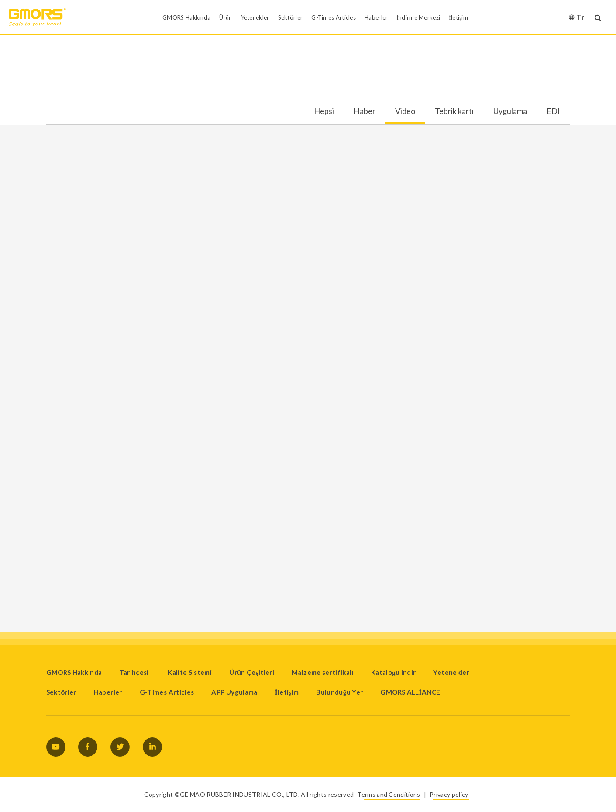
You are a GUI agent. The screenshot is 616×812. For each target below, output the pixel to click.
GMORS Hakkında (74, 672)
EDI (553, 111)
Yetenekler (451, 672)
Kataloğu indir (393, 672)
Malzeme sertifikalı (323, 672)
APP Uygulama (234, 692)
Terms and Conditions (388, 794)
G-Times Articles (167, 692)
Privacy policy (449, 794)
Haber (364, 111)
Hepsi (324, 111)
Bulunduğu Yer (339, 692)
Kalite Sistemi (190, 672)
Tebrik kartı (454, 111)
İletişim (287, 692)
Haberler (108, 692)
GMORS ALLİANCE (410, 692)
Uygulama (510, 111)
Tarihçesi (135, 672)
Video (405, 111)
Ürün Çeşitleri (251, 672)
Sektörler (61, 692)
